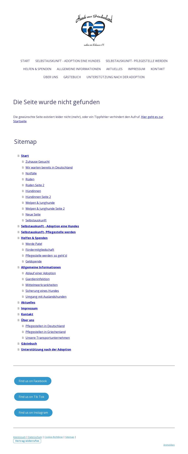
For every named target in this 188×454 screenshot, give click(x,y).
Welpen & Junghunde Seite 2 (45, 209)
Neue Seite (33, 214)
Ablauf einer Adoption (41, 273)
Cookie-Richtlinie (53, 437)
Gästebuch (72, 77)
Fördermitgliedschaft (40, 250)
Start (25, 61)
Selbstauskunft (36, 220)
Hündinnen (33, 191)
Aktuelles (114, 69)
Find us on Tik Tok (31, 397)
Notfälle (31, 173)
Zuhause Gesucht (38, 162)
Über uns (50, 77)
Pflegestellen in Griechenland (46, 332)
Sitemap (69, 437)
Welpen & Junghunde (40, 203)
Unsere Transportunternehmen (48, 338)
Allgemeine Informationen (79, 69)
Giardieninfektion (38, 279)
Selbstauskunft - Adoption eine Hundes (67, 61)
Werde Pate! (34, 244)
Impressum (136, 69)
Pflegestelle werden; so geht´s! (46, 256)
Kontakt (158, 69)
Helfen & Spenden (37, 69)
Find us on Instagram (33, 413)
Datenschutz (35, 437)
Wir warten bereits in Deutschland (49, 167)
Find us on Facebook (33, 381)
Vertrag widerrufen (27, 440)
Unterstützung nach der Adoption (115, 77)
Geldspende (34, 261)
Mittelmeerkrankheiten (42, 285)
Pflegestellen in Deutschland (45, 326)
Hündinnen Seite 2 (38, 197)
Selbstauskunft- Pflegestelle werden (137, 61)
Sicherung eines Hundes (42, 291)
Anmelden (169, 444)
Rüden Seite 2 (35, 185)
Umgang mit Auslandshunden (46, 297)
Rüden (30, 179)
